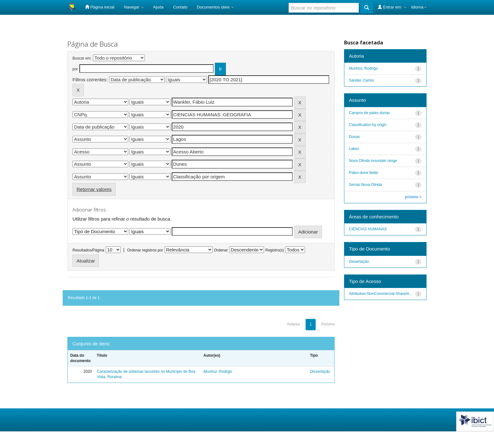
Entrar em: (392, 6)
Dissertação (320, 371)
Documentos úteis (215, 7)
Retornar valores (94, 189)
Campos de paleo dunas (369, 113)
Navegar (134, 7)
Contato (180, 7)
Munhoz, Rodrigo (218, 371)
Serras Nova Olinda (365, 184)
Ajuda (158, 7)
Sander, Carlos (361, 80)
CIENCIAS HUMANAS (368, 229)
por (75, 69)
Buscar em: (82, 58)
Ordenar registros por (145, 250)
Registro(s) (274, 250)
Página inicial (99, 6)
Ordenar (221, 250)
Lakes (354, 149)
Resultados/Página (88, 250)
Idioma (419, 7)
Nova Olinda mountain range (373, 160)
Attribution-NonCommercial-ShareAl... (380, 293)
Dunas (354, 137)
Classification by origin (368, 125)
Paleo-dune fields (363, 172)
